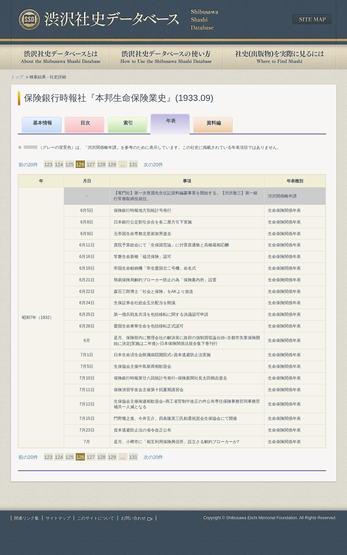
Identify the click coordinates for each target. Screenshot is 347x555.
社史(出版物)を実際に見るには (279, 56)
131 (133, 164)
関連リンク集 (26, 518)
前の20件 (28, 164)
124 (59, 164)
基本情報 (42, 123)
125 (69, 164)
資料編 (214, 123)
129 (112, 164)
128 (101, 164)
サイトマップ (58, 518)
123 (48, 164)
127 (91, 164)
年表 (171, 121)
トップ (17, 77)
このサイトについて (95, 518)
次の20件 (153, 164)
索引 (128, 123)
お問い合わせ (133, 518)
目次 (85, 123)
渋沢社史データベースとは (60, 56)
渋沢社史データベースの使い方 (166, 56)
